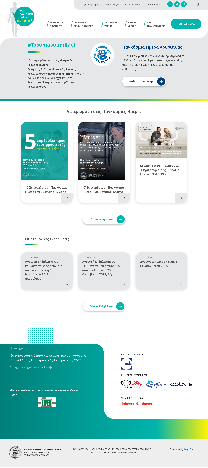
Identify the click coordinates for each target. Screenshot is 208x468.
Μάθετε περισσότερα (141, 81)
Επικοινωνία (154, 4)
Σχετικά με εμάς (91, 4)
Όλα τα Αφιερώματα (100, 218)
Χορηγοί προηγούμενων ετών (28, 368)
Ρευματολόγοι (112, 4)
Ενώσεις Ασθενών (134, 4)
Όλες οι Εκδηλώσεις (101, 307)
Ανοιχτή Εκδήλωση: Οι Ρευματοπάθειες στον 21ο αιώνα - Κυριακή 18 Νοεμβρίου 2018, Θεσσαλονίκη (43, 270)
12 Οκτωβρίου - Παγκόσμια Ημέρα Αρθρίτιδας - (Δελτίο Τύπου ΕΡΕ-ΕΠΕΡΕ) (159, 169)
